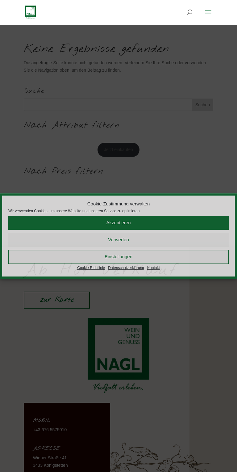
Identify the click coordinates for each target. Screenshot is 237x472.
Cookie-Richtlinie (91, 268)
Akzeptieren (118, 222)
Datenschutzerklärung (126, 268)
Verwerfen (118, 239)
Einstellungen (118, 256)
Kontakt (153, 268)
